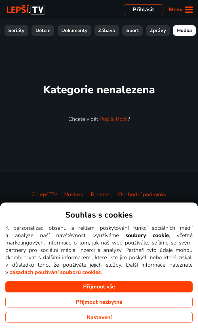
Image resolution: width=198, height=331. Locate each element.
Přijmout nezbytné (99, 302)
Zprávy (158, 30)
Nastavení (99, 317)
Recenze (101, 194)
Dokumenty (74, 30)
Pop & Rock (114, 119)
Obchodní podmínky (142, 194)
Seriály (16, 30)
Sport (132, 30)
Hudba (184, 30)
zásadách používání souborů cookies (55, 272)
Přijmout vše (99, 286)
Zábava (106, 30)
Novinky (74, 194)
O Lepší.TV (44, 194)
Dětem (42, 30)
